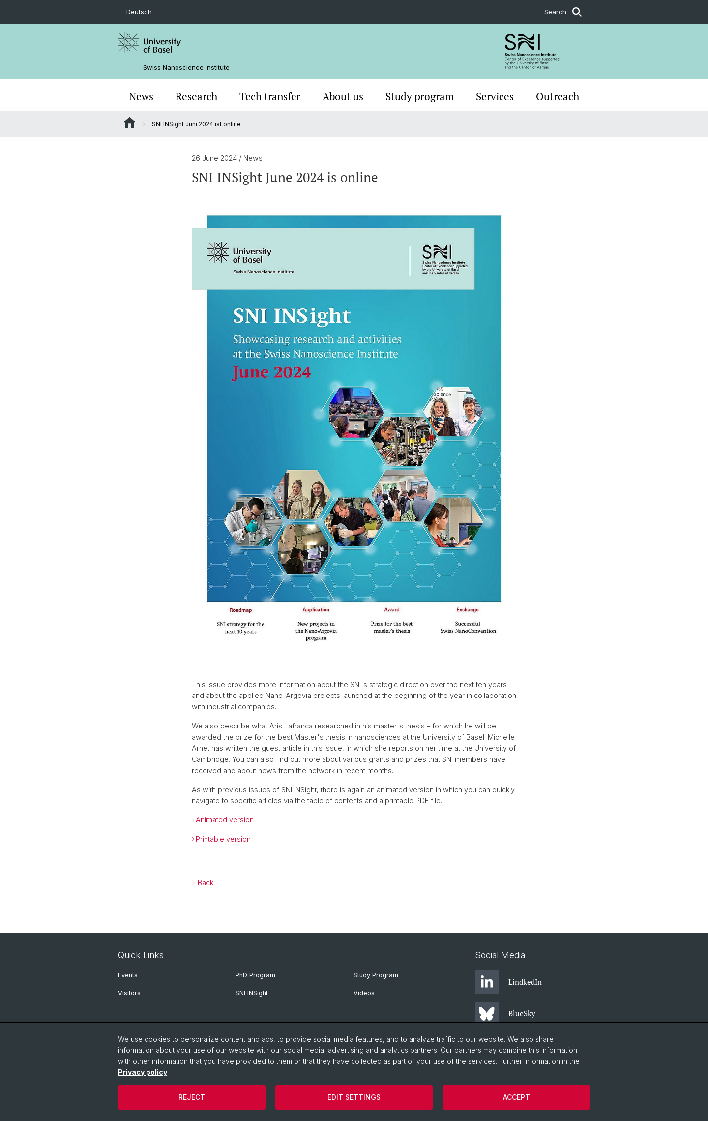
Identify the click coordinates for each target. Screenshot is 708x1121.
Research (196, 96)
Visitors (129, 993)
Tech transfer (269, 96)
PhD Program (255, 975)
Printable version (223, 839)
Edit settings (354, 1097)
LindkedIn (508, 982)
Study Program (376, 975)
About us (343, 96)
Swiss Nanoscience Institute (186, 67)
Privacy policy (142, 1072)
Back (204, 883)
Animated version (225, 820)
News (141, 96)
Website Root (129, 122)
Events (128, 975)
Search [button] (563, 12)
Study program (419, 96)
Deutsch (139, 12)
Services (495, 96)
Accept (516, 1097)
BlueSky (505, 1014)
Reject (191, 1097)
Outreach (557, 96)
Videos (364, 993)
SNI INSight (252, 993)
